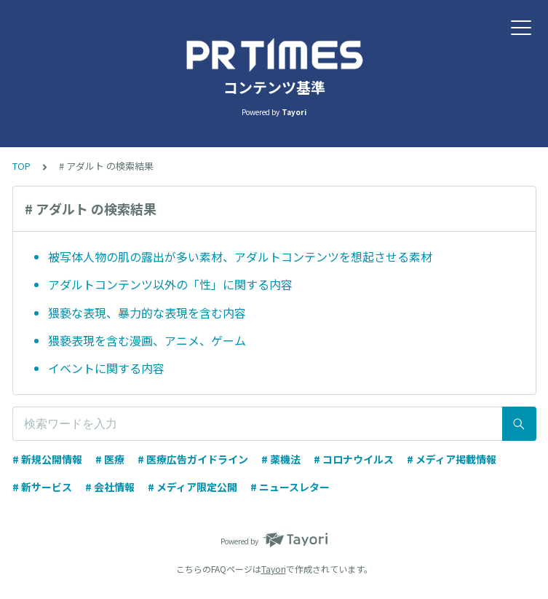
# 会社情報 (110, 486)
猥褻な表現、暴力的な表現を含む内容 (147, 312)
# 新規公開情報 (47, 459)
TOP (21, 166)
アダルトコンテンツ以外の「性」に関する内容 (170, 284)
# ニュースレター (290, 486)
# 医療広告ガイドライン (193, 459)
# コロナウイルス (354, 459)
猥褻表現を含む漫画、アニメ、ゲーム (147, 340)
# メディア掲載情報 (451, 459)
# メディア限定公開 (192, 486)
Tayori (273, 569)
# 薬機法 (281, 459)
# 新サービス (42, 486)
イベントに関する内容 (106, 368)
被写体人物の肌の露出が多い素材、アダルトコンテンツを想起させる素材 (240, 256)
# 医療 (109, 459)
